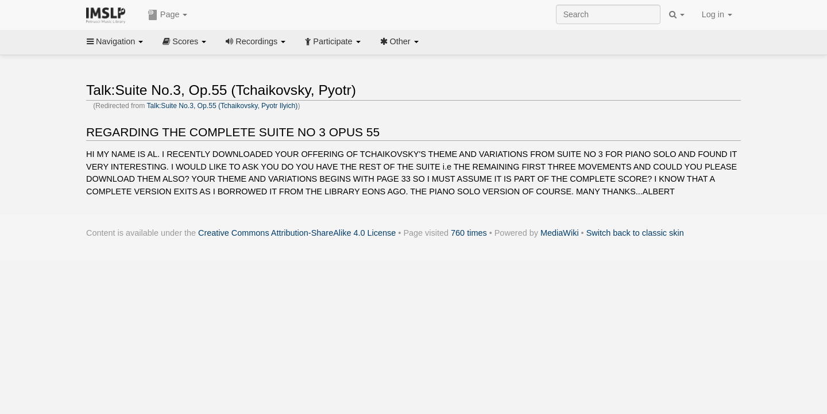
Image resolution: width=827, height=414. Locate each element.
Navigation (115, 41)
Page (168, 15)
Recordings (255, 41)
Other (399, 41)
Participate (332, 41)
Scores (184, 41)
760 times (469, 232)
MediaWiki (559, 232)
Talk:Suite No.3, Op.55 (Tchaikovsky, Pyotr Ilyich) (221, 106)
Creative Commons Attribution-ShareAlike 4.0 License (297, 232)
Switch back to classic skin (635, 232)
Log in (717, 14)
